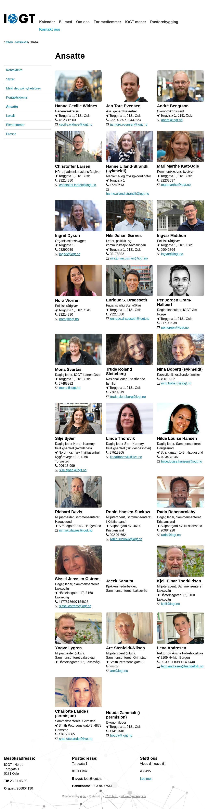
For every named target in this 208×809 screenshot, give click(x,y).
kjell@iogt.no (170, 604)
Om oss (83, 22)
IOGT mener (135, 22)
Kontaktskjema (16, 97)
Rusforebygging (164, 22)
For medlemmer (107, 22)
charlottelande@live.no (75, 738)
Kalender (47, 22)
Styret (10, 79)
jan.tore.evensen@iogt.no (128, 124)
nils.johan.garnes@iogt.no (129, 258)
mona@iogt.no (69, 387)
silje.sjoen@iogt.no (73, 470)
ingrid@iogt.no (69, 254)
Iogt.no (9, 41)
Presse (11, 134)
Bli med (65, 22)
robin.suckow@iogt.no (126, 539)
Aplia (83, 796)
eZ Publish (111, 796)
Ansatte (12, 106)
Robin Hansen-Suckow (128, 512)
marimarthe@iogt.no (176, 184)
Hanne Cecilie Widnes (76, 106)
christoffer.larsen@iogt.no (77, 185)
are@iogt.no (119, 670)
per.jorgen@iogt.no (174, 327)
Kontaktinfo (14, 70)
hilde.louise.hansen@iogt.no (181, 461)
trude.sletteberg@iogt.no (128, 396)
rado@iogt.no (171, 535)
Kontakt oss (49, 29)
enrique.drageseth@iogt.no (129, 318)
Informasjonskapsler (133, 796)
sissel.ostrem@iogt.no (75, 606)
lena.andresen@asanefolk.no (182, 666)
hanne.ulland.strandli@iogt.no (127, 193)
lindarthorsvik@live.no (126, 457)
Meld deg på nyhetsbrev (23, 88)
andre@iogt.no (171, 120)
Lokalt (10, 115)
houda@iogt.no (121, 735)
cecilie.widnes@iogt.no (75, 124)
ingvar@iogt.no (172, 254)
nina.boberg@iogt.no (176, 383)
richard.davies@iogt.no (75, 530)
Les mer (146, 778)
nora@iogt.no (69, 319)
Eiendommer (15, 125)
